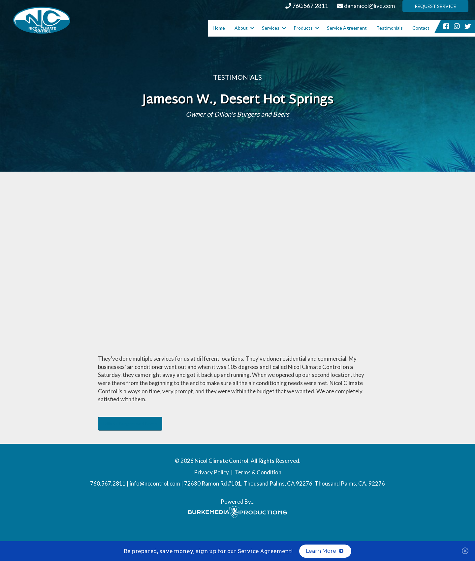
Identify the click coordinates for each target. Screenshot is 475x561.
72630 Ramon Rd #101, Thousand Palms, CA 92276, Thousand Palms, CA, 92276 (284, 483)
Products (303, 28)
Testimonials (389, 28)
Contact (420, 28)
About (241, 28)
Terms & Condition (258, 472)
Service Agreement (347, 28)
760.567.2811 (306, 5)
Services (270, 28)
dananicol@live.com (366, 5)
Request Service (435, 6)
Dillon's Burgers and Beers (130, 423)
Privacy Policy (211, 472)
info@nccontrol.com (155, 483)
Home (219, 28)
